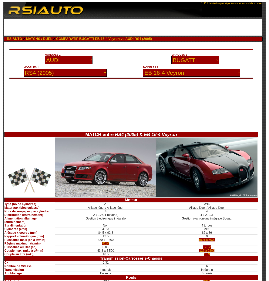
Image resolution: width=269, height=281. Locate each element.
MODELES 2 (150, 67)
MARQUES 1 (53, 54)
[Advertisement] (133, 27)
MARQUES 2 (179, 54)
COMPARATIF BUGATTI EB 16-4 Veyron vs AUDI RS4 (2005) (104, 39)
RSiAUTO (14, 39)
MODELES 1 (31, 67)
